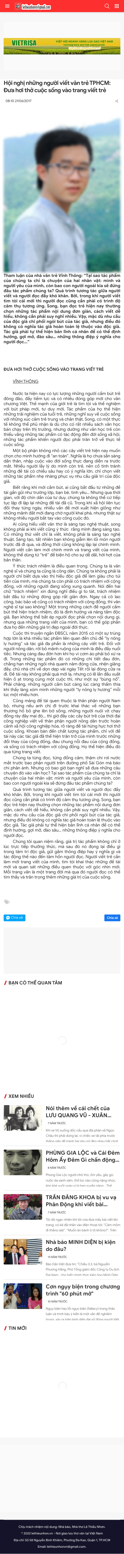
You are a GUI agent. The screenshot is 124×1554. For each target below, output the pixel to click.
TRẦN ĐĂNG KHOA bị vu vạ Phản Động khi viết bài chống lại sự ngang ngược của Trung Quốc (81, 1202)
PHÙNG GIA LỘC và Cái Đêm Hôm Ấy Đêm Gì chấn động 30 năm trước (83, 1157)
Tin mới (17, 1329)
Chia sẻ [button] (17, 918)
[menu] (7, 6)
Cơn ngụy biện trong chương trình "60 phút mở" (83, 1290)
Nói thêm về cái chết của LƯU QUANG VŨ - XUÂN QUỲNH (78, 1112)
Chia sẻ (112, 918)
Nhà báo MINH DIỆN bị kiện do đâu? (81, 1246)
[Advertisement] (62, 1479)
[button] (107, 6)
